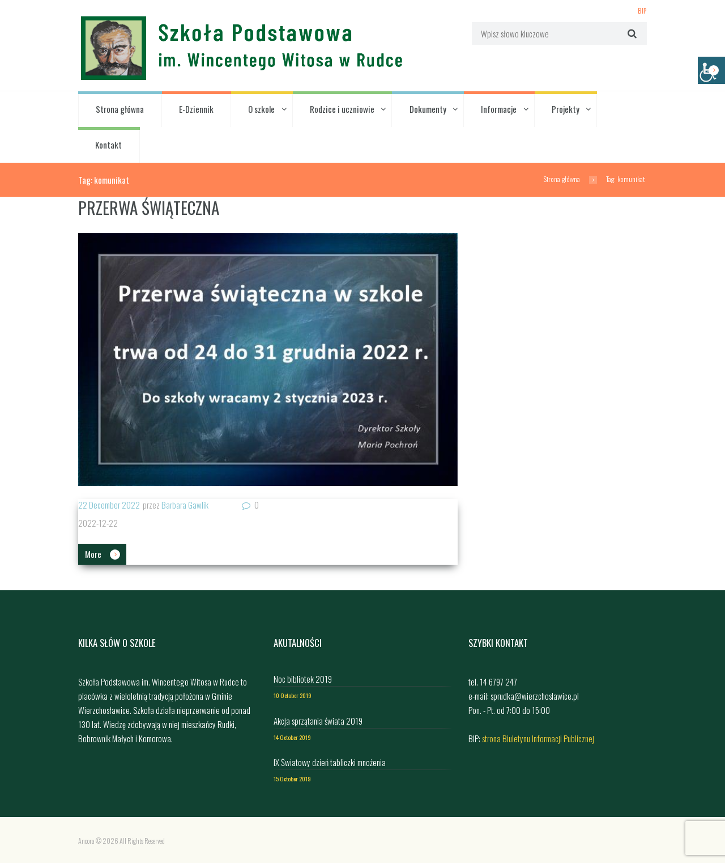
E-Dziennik (196, 109)
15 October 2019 (292, 778)
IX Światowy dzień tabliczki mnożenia (330, 762)
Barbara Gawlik (184, 504)
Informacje (499, 109)
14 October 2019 (292, 737)
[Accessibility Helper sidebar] (711, 70)
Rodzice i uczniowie (342, 109)
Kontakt (108, 144)
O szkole (261, 109)
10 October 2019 (293, 695)
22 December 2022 (109, 504)
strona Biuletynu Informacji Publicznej (538, 738)
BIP (642, 10)
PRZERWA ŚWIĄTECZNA (148, 207)
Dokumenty (428, 109)
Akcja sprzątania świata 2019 (318, 720)
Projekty (565, 109)
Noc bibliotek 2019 (303, 678)
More (93, 554)
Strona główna (120, 109)
